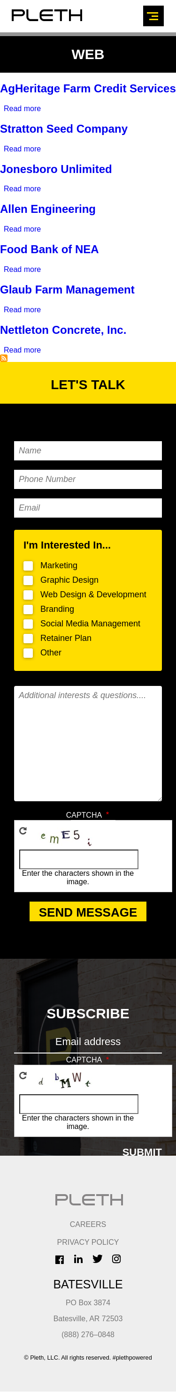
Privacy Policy (88, 1242)
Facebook (59, 1259)
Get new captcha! (23, 831)
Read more (22, 109)
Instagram (116, 1259)
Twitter (97, 1259)
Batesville (87, 1284)
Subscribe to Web (4, 358)
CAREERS (88, 1224)
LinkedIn (78, 1259)
